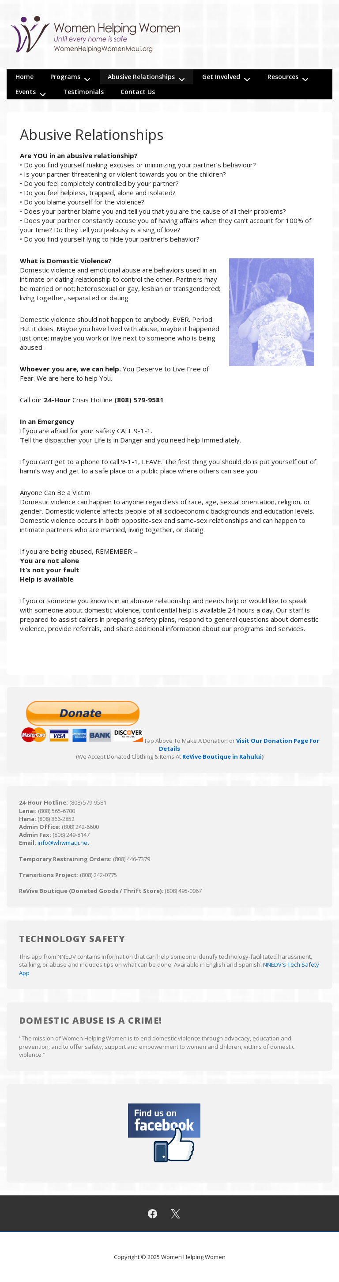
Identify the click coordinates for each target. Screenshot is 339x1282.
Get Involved (228, 77)
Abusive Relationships (149, 77)
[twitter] (175, 1213)
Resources (290, 77)
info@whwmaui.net (63, 843)
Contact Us (138, 91)
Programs (72, 77)
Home (24, 76)
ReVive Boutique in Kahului (222, 756)
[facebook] (152, 1213)
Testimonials (83, 91)
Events (33, 92)
